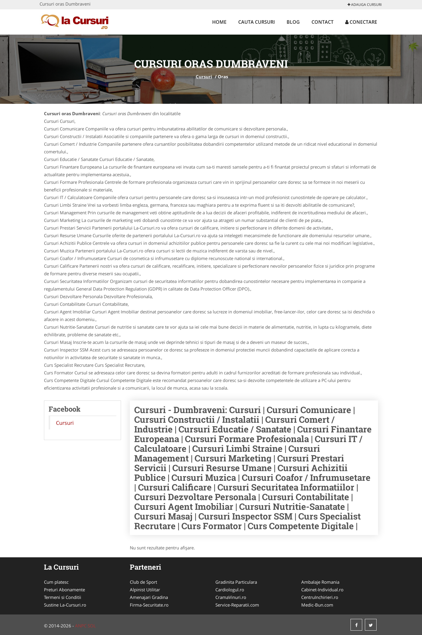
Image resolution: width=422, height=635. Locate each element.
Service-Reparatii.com (237, 605)
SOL (92, 626)
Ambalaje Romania (320, 582)
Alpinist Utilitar (145, 589)
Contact (322, 22)
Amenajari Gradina (149, 597)
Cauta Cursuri (256, 22)
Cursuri (204, 76)
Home (219, 22)
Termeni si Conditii (62, 597)
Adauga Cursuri (365, 4)
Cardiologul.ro (229, 589)
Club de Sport (143, 582)
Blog (293, 22)
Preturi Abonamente (64, 589)
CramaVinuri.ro (230, 597)
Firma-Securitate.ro (149, 605)
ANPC (80, 626)
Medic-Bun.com (317, 605)
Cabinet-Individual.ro (322, 589)
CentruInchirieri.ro (319, 597)
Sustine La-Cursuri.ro (65, 605)
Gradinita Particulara (236, 582)
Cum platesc (56, 582)
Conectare (361, 22)
